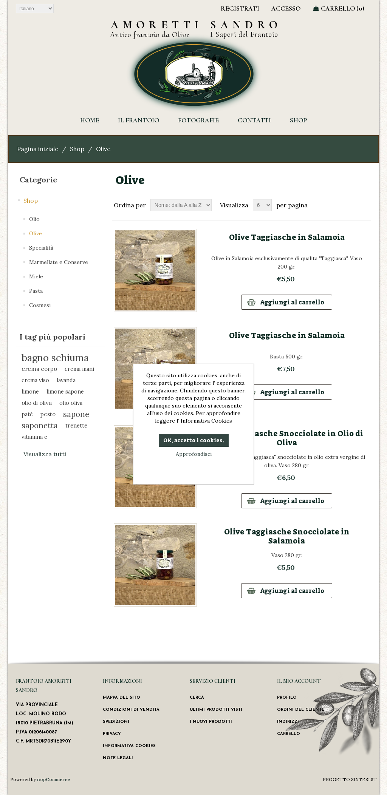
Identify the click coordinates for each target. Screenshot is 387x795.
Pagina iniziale (37, 149)
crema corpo (39, 368)
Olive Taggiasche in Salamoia (287, 237)
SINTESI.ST (364, 779)
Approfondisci (194, 454)
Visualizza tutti (44, 454)
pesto (48, 414)
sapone (76, 414)
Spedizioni (116, 722)
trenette (76, 425)
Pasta (36, 290)
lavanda (66, 380)
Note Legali (118, 758)
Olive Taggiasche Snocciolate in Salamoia (287, 536)
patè (27, 414)
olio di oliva (37, 402)
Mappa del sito (121, 698)
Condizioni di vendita (131, 710)
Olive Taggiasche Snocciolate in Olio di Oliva (287, 438)
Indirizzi (288, 722)
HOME (89, 120)
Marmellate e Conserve (58, 262)
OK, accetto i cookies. (193, 440)
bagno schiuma (55, 357)
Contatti (254, 120)
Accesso (285, 8)
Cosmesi (40, 305)
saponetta (40, 425)
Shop (298, 120)
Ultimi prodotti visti (216, 710)
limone (30, 391)
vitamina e (34, 436)
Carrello (288, 734)
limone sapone (65, 391)
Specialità (41, 247)
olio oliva (70, 402)
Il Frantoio (138, 120)
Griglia (351, 205)
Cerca (197, 698)
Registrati (240, 8)
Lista (364, 205)
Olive (35, 233)
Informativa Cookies (129, 746)
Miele (36, 276)
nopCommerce (53, 779)
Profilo (287, 698)
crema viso (35, 380)
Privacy (112, 734)
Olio (34, 219)
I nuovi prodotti (211, 722)
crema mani (79, 368)
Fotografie (198, 120)
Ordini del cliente (300, 710)
